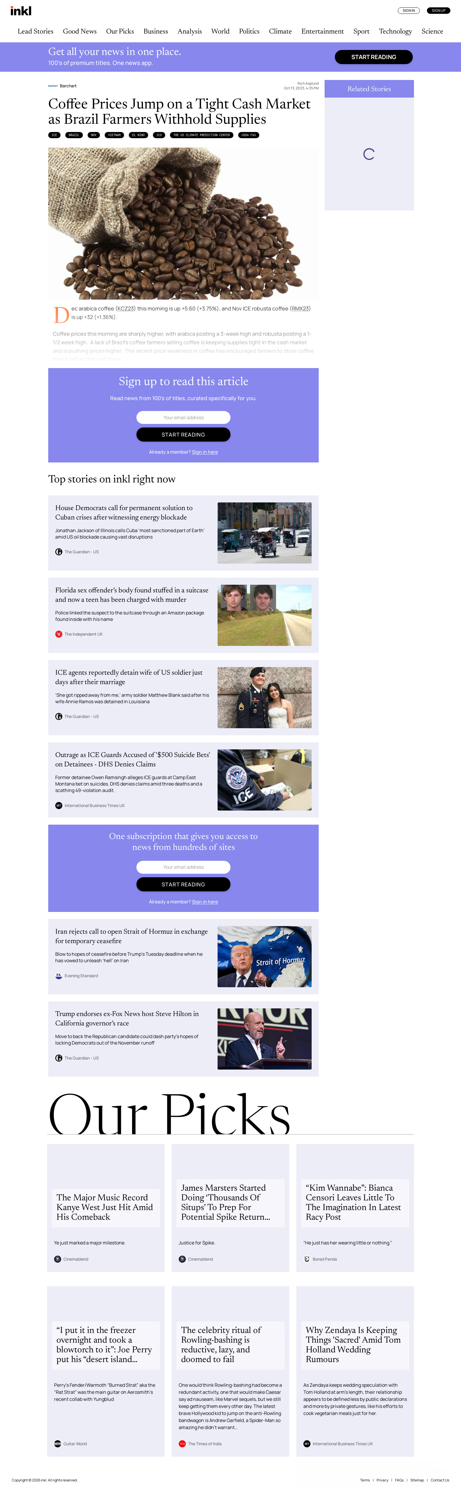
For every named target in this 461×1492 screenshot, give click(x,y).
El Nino (138, 135)
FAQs (399, 1480)
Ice (54, 135)
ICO (159, 135)
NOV (93, 135)
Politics (249, 31)
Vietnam (114, 135)
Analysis (190, 31)
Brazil (74, 135)
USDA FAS (249, 135)
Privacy (382, 1480)
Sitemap (417, 1480)
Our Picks (120, 31)
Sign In (409, 10)
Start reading (373, 57)
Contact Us (440, 1480)
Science (432, 31)
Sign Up (438, 10)
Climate (280, 31)
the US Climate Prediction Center (201, 135)
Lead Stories (36, 31)
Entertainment (322, 31)
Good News (80, 31)
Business (155, 31)
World (220, 31)
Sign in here (205, 452)
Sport (361, 31)
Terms (365, 1480)
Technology (395, 31)
